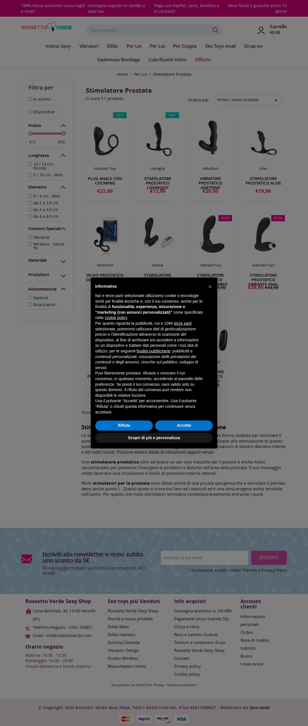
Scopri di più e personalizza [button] (154, 437)
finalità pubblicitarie (153, 351)
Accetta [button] (184, 425)
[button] (209, 286)
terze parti (183, 323)
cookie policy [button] (116, 317)
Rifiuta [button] (124, 425)
